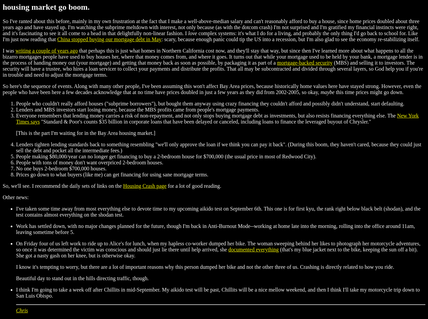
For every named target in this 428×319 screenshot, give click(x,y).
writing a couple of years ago (46, 51)
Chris (22, 310)
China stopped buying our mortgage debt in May (109, 39)
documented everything (253, 249)
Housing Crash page (145, 186)
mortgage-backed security (305, 63)
